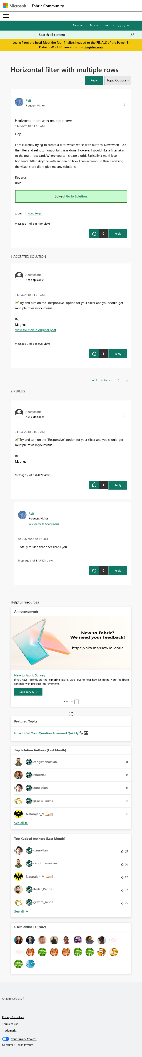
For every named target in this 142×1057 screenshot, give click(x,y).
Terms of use (10, 1024)
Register (78, 25)
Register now (93, 47)
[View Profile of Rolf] (28, 100)
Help (107, 25)
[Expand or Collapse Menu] (6, 16)
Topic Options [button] (116, 80)
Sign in (94, 25)
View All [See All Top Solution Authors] (21, 822)
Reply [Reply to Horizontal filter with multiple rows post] (117, 233)
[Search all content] (86, 35)
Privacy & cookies (13, 1017)
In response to (44, 523)
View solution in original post (35, 330)
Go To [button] (121, 25)
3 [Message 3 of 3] (31, 560)
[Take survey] (28, 692)
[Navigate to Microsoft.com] (14, 5)
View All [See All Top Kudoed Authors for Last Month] (21, 911)
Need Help (34, 213)
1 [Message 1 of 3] (27, 223)
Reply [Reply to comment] (117, 354)
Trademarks (9, 1030)
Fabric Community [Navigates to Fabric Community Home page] (48, 5)
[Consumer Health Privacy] (71, 1045)
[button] (94, 80)
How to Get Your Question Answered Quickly (46, 733)
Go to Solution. (77, 196)
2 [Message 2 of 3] (27, 343)
